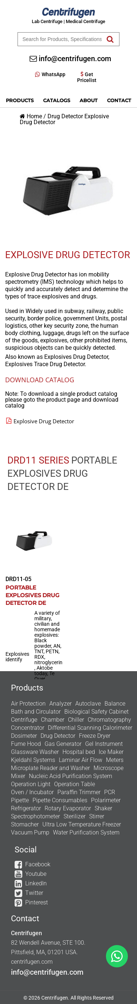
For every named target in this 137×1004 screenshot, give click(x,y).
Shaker (103, 808)
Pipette (20, 800)
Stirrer (96, 816)
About (89, 100)
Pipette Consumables (60, 800)
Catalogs (56, 100)
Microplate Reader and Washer (50, 768)
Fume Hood (26, 743)
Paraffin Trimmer (78, 792)
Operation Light (30, 784)
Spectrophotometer (35, 816)
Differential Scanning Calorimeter (90, 727)
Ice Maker (111, 751)
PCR (109, 792)
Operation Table (74, 784)
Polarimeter (106, 800)
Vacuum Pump (30, 832)
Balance (114, 703)
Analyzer (60, 703)
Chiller (76, 719)
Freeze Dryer (94, 735)
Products (20, 100)
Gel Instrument (104, 743)
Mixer (18, 776)
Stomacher (25, 824)
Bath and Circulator (36, 711)
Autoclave (88, 703)
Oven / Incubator (32, 792)
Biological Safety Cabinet (96, 711)
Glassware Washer (35, 751)
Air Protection (28, 703)
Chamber (52, 719)
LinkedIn (36, 883)
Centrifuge (24, 719)
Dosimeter (24, 735)
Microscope (108, 768)
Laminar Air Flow (80, 759)
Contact (119, 100)
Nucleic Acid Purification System (70, 776)
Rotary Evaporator (68, 808)
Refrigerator (26, 808)
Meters (114, 759)
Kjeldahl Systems (33, 759)
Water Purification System (86, 832)
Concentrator (27, 727)
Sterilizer (74, 816)
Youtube (35, 873)
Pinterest (36, 902)
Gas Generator (63, 743)
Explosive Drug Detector (40, 421)
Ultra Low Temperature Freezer (81, 824)
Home (34, 116)
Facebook (37, 864)
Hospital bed (78, 751)
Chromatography (109, 719)
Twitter (34, 892)
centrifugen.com (32, 961)
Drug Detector (65, 116)
